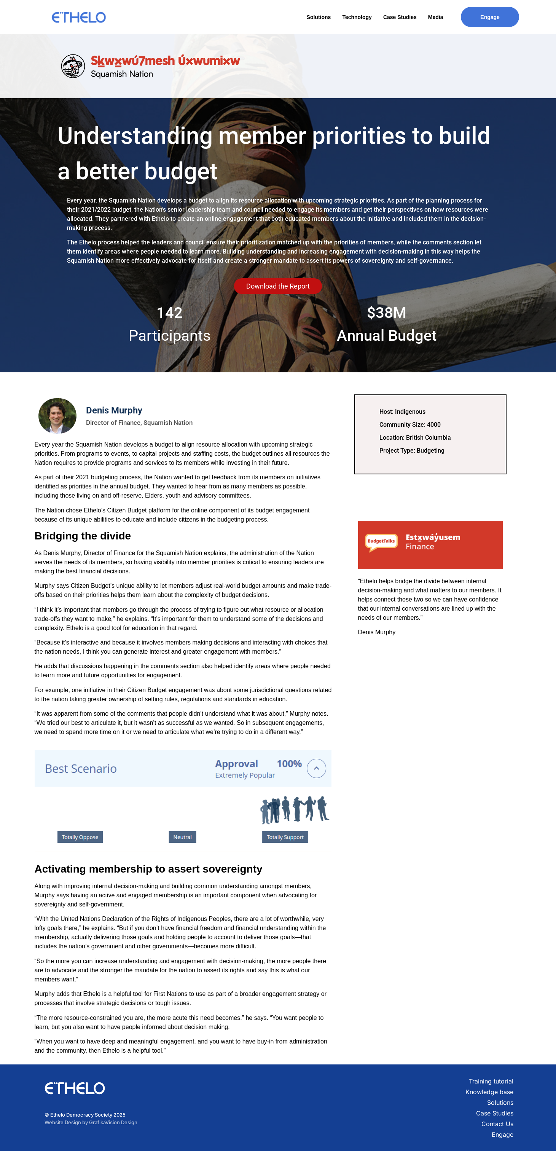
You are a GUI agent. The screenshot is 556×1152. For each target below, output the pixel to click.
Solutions (319, 17)
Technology (357, 17)
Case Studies (400, 17)
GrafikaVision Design (113, 1123)
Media (435, 17)
